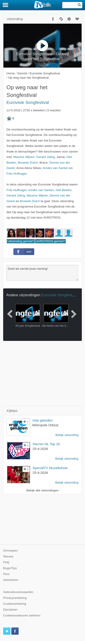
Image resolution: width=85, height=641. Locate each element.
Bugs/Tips (10, 568)
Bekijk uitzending (66, 435)
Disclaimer (10, 609)
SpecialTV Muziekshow (50, 468)
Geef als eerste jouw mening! (43, 273)
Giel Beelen (63, 190)
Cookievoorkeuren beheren (21, 615)
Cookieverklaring (14, 603)
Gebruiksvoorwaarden (18, 592)
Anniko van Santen (55, 168)
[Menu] (5, 4)
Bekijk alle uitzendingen (42, 490)
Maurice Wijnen (24, 157)
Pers (6, 574)
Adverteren (10, 580)
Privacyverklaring (15, 598)
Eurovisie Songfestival (28, 102)
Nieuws (8, 556)
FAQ (6, 562)
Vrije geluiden (42, 420)
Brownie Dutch (28, 162)
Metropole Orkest (45, 425)
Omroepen (10, 550)
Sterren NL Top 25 (46, 444)
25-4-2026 (40, 449)
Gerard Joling (45, 157)
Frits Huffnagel (17, 173)
